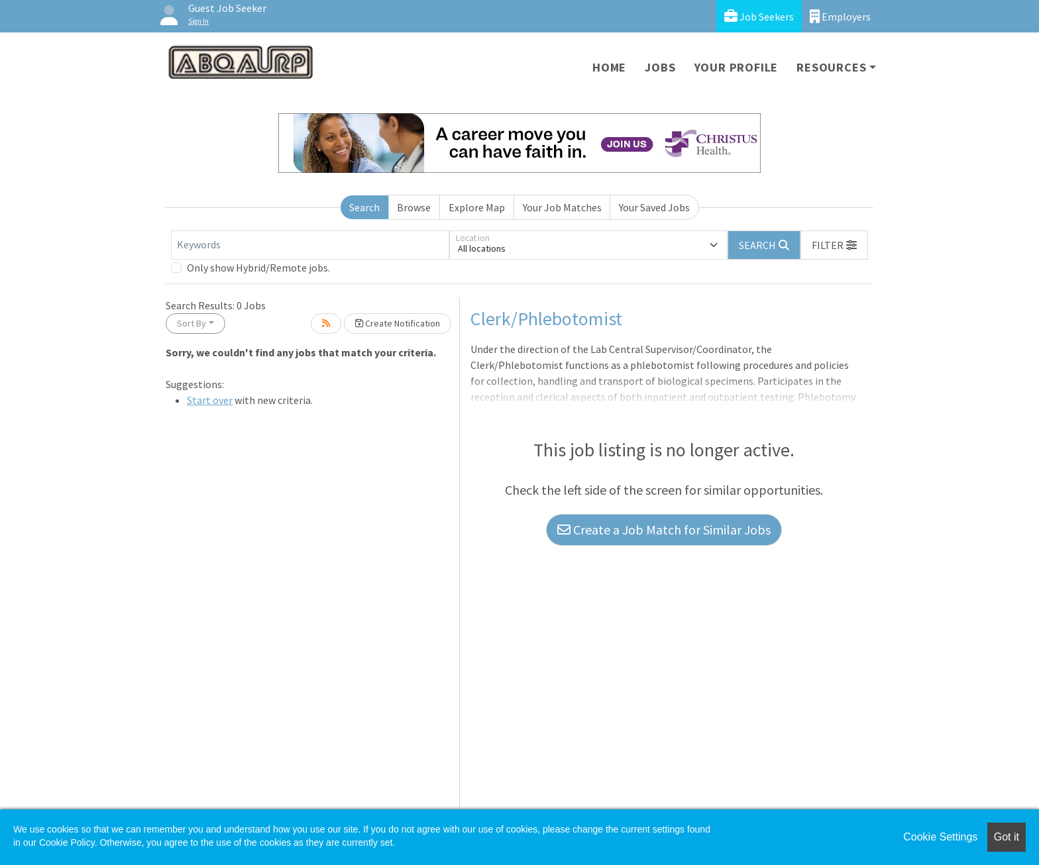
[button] (834, 245)
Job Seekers (759, 16)
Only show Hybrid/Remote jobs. (258, 267)
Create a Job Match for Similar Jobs (664, 529)
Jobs (660, 67)
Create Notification (397, 323)
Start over (210, 400)
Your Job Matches (562, 207)
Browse (414, 207)
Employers (840, 16)
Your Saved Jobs (654, 207)
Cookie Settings (940, 836)
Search (364, 207)
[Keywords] (310, 245)
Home (609, 67)
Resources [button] (831, 67)
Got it (1006, 836)
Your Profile (736, 67)
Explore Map (477, 207)
